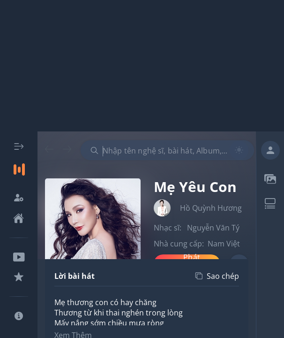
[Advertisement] (142, 65)
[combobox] (167, 150)
